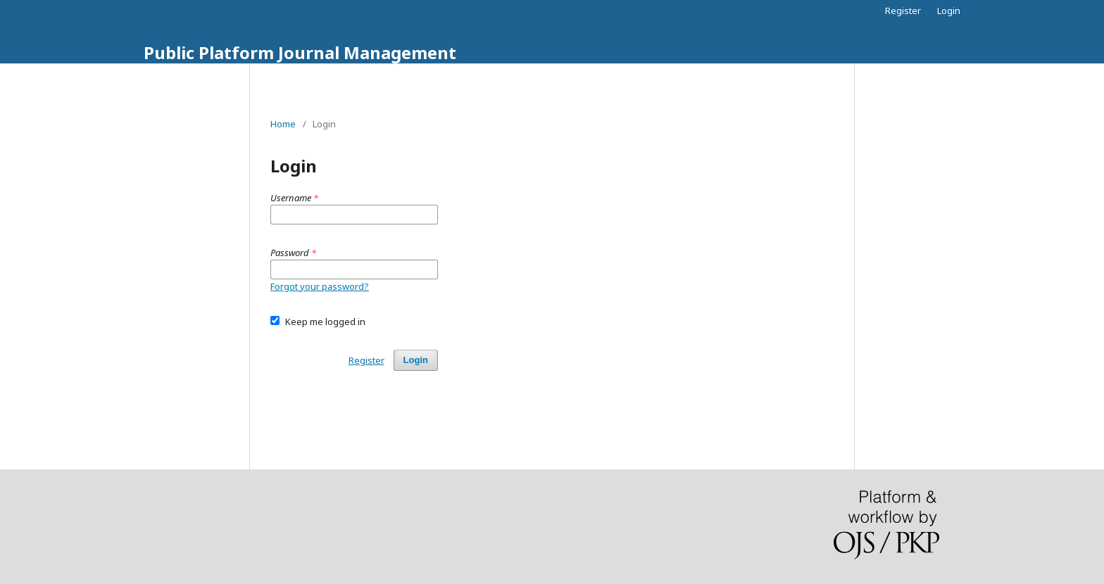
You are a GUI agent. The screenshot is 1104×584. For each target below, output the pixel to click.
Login (948, 10)
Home (283, 124)
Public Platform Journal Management (300, 52)
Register (903, 10)
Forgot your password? (319, 286)
